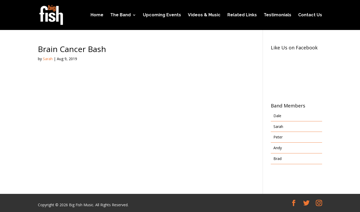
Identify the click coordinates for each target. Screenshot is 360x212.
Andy (277, 147)
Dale (277, 115)
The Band (120, 15)
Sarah (48, 58)
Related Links (242, 15)
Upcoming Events (162, 15)
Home (97, 15)
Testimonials (277, 15)
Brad (277, 158)
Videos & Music (204, 15)
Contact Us (310, 15)
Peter (278, 137)
